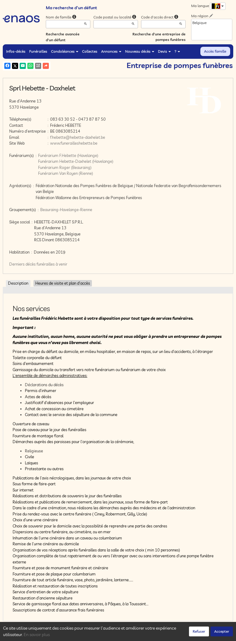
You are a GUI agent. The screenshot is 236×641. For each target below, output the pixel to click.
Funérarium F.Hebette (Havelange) (68, 155)
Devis (164, 51)
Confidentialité (64, 634)
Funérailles (38, 51)
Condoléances (64, 51)
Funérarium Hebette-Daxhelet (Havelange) (75, 161)
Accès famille (215, 51)
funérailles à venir (52, 264)
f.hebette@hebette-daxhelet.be (77, 137)
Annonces (111, 51)
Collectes (89, 51)
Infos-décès (16, 51)
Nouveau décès (139, 51)
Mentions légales (112, 634)
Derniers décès (22, 264)
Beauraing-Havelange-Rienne (66, 209)
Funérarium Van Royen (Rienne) (65, 173)
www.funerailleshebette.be (73, 143)
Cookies (87, 634)
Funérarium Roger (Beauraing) (65, 167)
